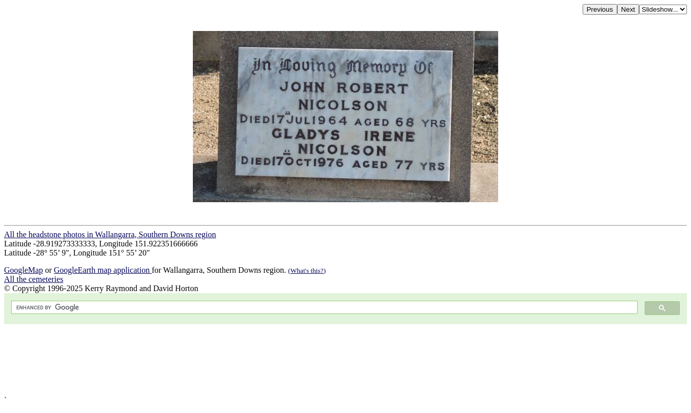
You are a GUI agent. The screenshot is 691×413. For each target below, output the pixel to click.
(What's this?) (307, 270)
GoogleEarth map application (103, 270)
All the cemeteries (33, 279)
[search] (323, 307)
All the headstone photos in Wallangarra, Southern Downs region (110, 234)
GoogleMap (23, 270)
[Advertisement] (309, 360)
